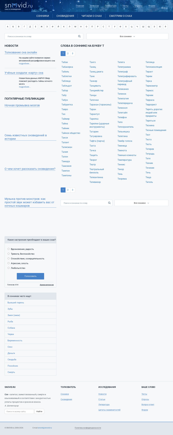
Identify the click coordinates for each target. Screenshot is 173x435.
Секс (10, 347)
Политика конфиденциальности (88, 428)
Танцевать (95, 85)
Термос (149, 90)
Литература (110, 5)
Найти (39, 411)
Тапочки (94, 100)
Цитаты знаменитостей (109, 410)
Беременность (15, 340)
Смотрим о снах (120, 15)
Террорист (151, 104)
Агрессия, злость (19, 263)
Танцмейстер (96, 90)
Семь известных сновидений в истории (26, 137)
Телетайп (122, 112)
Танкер (93, 81)
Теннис (121, 164)
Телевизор (95, 182)
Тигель (149, 182)
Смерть (11, 372)
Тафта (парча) (97, 141)
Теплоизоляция (154, 67)
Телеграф (123, 71)
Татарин (94, 131)
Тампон (65, 170)
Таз (63, 114)
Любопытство (18, 268)
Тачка (93, 150)
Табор (64, 90)
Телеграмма (124, 67)
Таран (93, 109)
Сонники (42, 15)
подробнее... (25, 63)
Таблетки (66, 76)
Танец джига (96, 71)
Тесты (125, 5)
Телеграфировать (127, 76)
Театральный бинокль (97, 171)
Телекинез (123, 89)
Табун (64, 100)
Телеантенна (96, 177)
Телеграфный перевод (125, 83)
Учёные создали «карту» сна (24, 72)
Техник (149, 163)
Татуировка (96, 136)
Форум (151, 5)
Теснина (150, 125)
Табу (64, 95)
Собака (11, 328)
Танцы (93, 95)
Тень (120, 174)
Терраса (150, 100)
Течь (148, 172)
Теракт (149, 71)
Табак (64, 62)
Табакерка (67, 67)
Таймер (65, 118)
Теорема (122, 178)
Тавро (64, 109)
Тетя (148, 158)
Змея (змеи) (14, 315)
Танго (93, 62)
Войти (164, 6)
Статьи (101, 399)
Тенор (121, 169)
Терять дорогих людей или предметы (154, 112)
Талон (64, 156)
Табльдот (66, 85)
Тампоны (66, 175)
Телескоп (122, 108)
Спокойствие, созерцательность (27, 258)
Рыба (10, 321)
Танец (93, 67)
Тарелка (94, 118)
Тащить (94, 155)
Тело (120, 122)
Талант (65, 142)
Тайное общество (70, 133)
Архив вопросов (47, 285)
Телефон (122, 117)
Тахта (93, 145)
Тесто (149, 139)
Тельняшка (124, 131)
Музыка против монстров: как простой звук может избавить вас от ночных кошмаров (29, 202)
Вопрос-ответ (148, 404)
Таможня (66, 166)
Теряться (150, 120)
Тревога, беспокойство (22, 254)
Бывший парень (16, 302)
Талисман (66, 147)
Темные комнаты (127, 155)
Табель (65, 71)
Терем (149, 76)
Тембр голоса (125, 141)
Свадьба (12, 359)
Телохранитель (126, 126)
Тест (148, 134)
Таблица (66, 81)
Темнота (122, 150)
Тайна (64, 123)
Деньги (11, 353)
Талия (64, 152)
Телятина (123, 136)
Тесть (149, 144)
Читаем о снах (91, 15)
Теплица (150, 62)
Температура (125, 160)
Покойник (13, 366)
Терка (149, 81)
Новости (94, 5)
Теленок (122, 93)
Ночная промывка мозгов (22, 105)
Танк (92, 76)
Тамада (65, 161)
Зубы (10, 309)
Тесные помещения (156, 130)
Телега (121, 62)
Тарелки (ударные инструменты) (99, 125)
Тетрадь (150, 153)
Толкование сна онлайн (21, 52)
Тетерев (150, 149)
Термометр (152, 85)
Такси (64, 137)
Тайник (65, 128)
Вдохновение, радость (22, 249)
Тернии (149, 95)
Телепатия (123, 98)
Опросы (138, 5)
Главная (80, 5)
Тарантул (95, 114)
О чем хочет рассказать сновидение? (30, 168)
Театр (93, 164)
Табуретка (67, 104)
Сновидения (65, 15)
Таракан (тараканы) (100, 104)
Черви (11, 334)
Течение (150, 167)
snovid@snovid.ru (45, 428)
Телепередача (125, 103)
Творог (93, 160)
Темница (122, 145)
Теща (148, 177)
